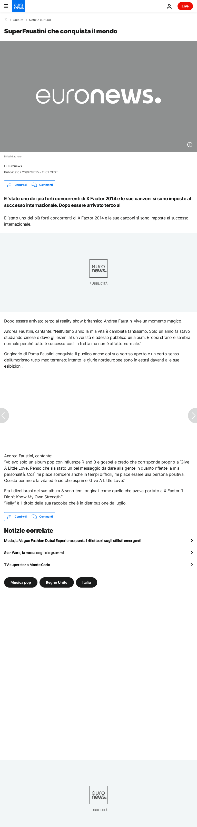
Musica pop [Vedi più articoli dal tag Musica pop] (21, 582)
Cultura (18, 20)
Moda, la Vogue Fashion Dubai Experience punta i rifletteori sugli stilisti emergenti (72, 540)
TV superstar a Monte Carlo (27, 564)
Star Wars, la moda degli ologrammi (34, 552)
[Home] (5, 20)
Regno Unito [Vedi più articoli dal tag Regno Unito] (56, 582)
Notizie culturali (40, 20)
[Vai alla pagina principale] (18, 6)
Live (185, 6)
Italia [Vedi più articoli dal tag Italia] (86, 582)
